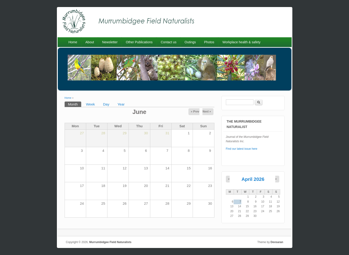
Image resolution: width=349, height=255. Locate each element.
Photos (209, 42)
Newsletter (110, 42)
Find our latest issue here (241, 148)
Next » (206, 111)
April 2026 (253, 179)
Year (121, 104)
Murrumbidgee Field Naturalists (110, 242)
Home (72, 42)
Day (106, 104)
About (89, 42)
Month (74, 104)
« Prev (195, 111)
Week (90, 104)
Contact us (168, 42)
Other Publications (139, 42)
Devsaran (277, 242)
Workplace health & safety (241, 42)
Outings (190, 42)
